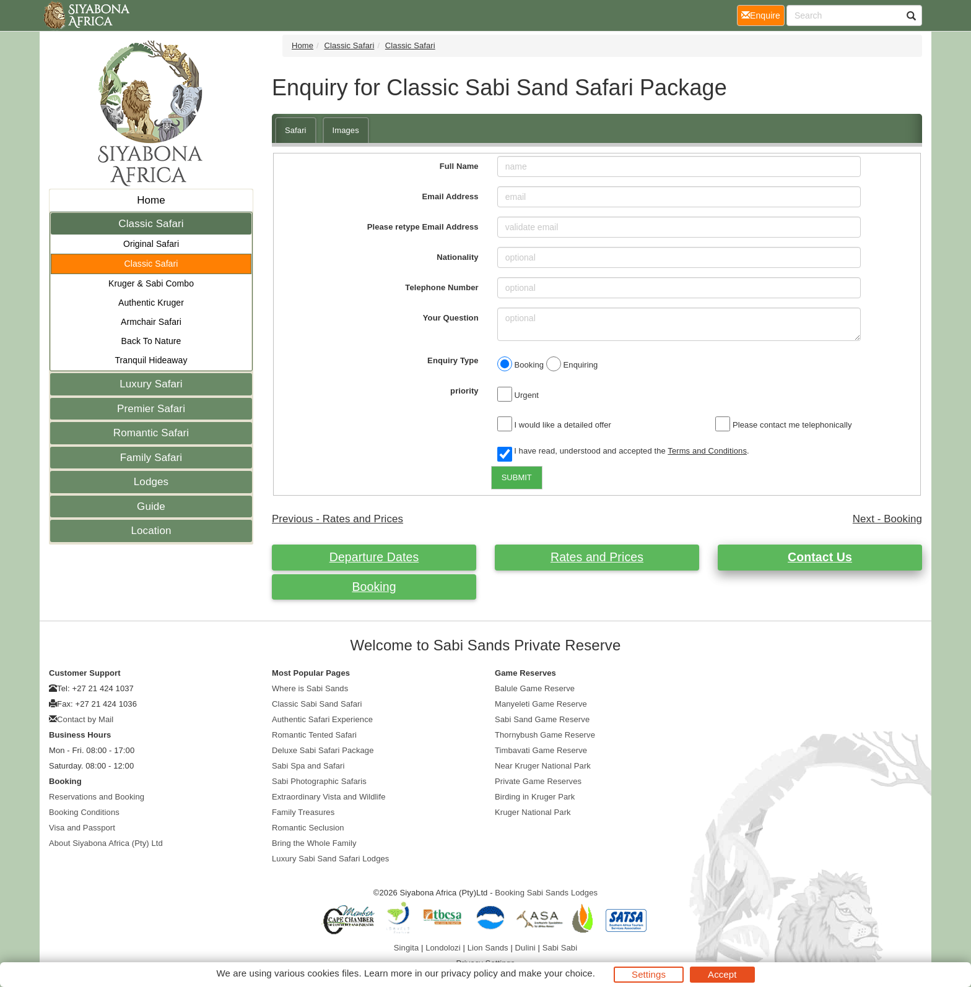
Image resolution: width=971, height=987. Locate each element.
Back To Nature (151, 341)
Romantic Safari (151, 433)
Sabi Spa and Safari (308, 765)
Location (151, 531)
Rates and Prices (597, 557)
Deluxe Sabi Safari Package (322, 750)
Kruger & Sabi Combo (151, 283)
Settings (649, 974)
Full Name (459, 166)
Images (346, 130)
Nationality (458, 257)
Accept (722, 974)
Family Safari (151, 457)
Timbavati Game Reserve (541, 750)
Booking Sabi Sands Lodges (546, 892)
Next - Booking (887, 519)
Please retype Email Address (423, 226)
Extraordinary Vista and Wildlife (329, 796)
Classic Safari (150, 224)
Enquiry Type (453, 360)
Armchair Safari (151, 322)
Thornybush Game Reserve (545, 734)
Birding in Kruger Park (535, 796)
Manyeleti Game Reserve (541, 704)
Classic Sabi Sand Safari (317, 704)
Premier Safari (151, 409)
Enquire (763, 14)
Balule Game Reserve (535, 688)
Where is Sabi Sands (310, 688)
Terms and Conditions (707, 450)
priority (464, 390)
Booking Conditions (84, 812)
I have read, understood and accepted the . (623, 451)
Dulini (525, 947)
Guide (151, 506)
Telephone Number (441, 287)
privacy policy (469, 973)
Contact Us (820, 557)
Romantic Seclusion (308, 827)
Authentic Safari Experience (322, 719)
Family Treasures (303, 812)
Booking (374, 586)
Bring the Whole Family (314, 843)
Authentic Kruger (151, 303)
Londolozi (443, 947)
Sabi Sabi (560, 947)
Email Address (450, 196)
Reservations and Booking (96, 796)
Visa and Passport (82, 827)
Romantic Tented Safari (314, 734)
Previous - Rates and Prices (337, 519)
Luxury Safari (151, 384)
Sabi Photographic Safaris (319, 781)
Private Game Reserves (538, 781)
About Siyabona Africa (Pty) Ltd (106, 843)
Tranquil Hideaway (151, 360)
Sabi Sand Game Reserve (542, 719)
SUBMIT (517, 477)
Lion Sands (488, 947)
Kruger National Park (533, 812)
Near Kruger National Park (543, 765)
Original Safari (151, 244)
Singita (406, 947)
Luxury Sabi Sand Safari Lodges (330, 858)
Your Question (451, 317)
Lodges (151, 482)
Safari (296, 130)
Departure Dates (374, 557)
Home (151, 200)
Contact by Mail (85, 719)
